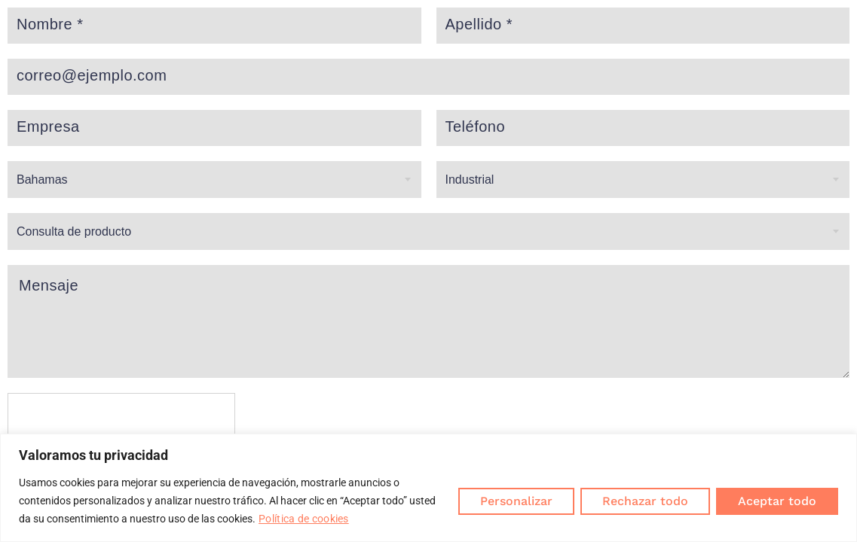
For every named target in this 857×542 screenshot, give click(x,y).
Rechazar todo (645, 501)
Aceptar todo (777, 501)
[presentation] (122, 422)
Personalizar (516, 501)
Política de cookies (304, 519)
